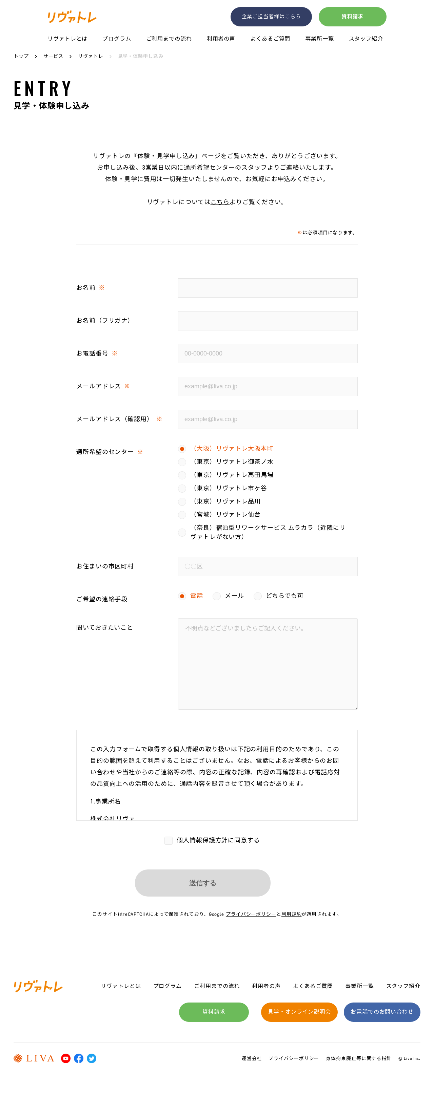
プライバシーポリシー (251, 914)
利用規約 (291, 914)
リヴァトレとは (67, 39)
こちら (220, 202)
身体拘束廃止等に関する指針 (359, 1058)
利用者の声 (221, 39)
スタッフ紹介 (366, 39)
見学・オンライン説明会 (299, 1011)
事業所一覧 (319, 39)
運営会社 (252, 1058)
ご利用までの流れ (169, 39)
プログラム (116, 39)
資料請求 (352, 16)
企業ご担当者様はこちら (271, 16)
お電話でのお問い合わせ (382, 1011)
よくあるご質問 (270, 39)
